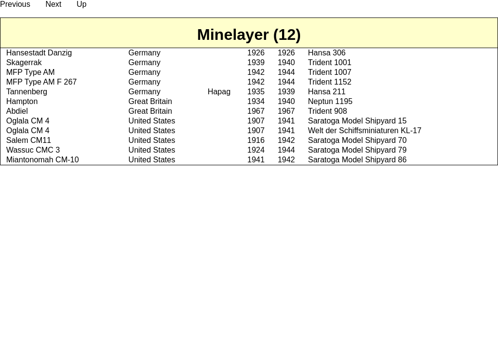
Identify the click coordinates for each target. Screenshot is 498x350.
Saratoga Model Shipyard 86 (357, 160)
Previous (15, 4)
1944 (286, 72)
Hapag (219, 92)
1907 (256, 121)
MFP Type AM (30, 72)
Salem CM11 (28, 140)
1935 (256, 92)
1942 (256, 72)
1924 (256, 150)
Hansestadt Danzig (39, 53)
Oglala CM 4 (28, 121)
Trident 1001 (329, 62)
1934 (256, 101)
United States (151, 121)
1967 (256, 111)
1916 (256, 140)
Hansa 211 (326, 92)
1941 (286, 121)
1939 (256, 62)
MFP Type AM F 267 (41, 82)
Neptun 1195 (330, 101)
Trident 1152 (329, 82)
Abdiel (17, 111)
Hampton (22, 101)
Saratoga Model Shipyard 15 (357, 121)
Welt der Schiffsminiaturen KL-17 (364, 130)
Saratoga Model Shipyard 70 (357, 140)
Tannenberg (27, 92)
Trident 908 (327, 111)
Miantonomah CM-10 (42, 160)
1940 (286, 62)
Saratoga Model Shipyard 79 (357, 150)
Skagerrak (24, 62)
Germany (144, 53)
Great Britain (150, 101)
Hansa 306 (326, 53)
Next (53, 4)
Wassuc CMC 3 (33, 150)
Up (81, 4)
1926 (256, 53)
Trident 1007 (329, 72)
